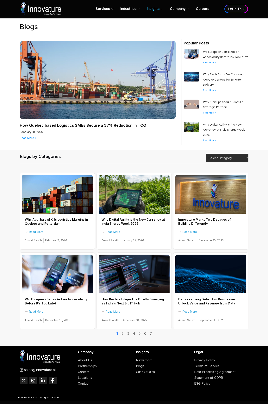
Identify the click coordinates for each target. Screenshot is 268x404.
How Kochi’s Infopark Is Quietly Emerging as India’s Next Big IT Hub (133, 301)
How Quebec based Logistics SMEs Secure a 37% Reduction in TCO (83, 125)
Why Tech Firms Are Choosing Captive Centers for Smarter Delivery (223, 79)
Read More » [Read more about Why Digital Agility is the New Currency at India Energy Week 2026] (209, 140)
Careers (202, 9)
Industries (130, 9)
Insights (155, 9)
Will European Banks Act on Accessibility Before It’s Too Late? (56, 301)
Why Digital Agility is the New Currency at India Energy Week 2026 (224, 130)
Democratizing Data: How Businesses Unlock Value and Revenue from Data (207, 301)
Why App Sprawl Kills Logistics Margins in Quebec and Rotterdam (56, 221)
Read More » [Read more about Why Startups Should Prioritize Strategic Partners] (209, 112)
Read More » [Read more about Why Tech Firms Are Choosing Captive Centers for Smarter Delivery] (209, 90)
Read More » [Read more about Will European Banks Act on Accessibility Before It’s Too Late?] (209, 62)
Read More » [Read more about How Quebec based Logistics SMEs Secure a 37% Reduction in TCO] (28, 138)
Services (104, 9)
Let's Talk (236, 9)
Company (179, 9)
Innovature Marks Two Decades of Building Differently (204, 221)
